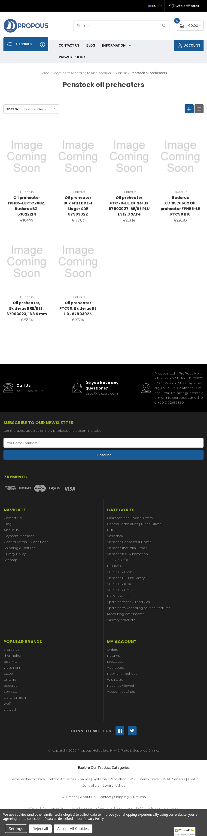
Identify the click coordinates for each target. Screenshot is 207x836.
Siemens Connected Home (129, 542)
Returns (113, 655)
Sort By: (12, 109)
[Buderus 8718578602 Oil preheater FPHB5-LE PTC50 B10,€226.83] (180, 156)
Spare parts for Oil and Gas (128, 602)
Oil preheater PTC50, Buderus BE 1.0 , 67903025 (78, 308)
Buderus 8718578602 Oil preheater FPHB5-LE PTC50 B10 (180, 206)
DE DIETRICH (14, 697)
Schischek (115, 536)
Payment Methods (19, 536)
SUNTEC (10, 691)
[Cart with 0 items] (194, 25)
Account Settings (121, 691)
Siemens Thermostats (27, 779)
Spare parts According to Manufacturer (138, 608)
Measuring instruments (125, 614)
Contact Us (69, 45)
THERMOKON (118, 560)
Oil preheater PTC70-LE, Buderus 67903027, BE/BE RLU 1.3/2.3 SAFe (129, 206)
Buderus (10, 685)
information (116, 45)
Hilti (110, 530)
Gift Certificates (184, 6)
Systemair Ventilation (109, 779)
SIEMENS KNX (119, 584)
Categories (26, 44)
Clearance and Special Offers (129, 518)
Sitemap (10, 560)
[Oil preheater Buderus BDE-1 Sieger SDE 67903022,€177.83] (78, 156)
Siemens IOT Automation (127, 554)
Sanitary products (121, 620)
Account (188, 45)
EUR (155, 6)
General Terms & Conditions (26, 542)
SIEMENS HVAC (120, 572)
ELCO (8, 673)
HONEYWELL (118, 596)
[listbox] (40, 109)
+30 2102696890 (29, 391)
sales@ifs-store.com (101, 393)
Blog (90, 45)
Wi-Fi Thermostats (143, 779)
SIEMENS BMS (119, 590)
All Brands (69, 797)
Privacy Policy (72, 57)
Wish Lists (115, 679)
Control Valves (113, 785)
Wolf (7, 703)
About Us (87, 797)
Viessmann (12, 667)
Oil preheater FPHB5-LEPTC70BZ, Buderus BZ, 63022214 (27, 206)
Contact (104, 797)
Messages (115, 661)
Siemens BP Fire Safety (126, 578)
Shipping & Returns (19, 548)
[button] (184, 831)
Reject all (40, 828)
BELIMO (114, 566)
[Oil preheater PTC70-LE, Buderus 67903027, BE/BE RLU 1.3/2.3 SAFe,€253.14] (129, 156)
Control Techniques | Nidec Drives (134, 524)
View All (9, 709)
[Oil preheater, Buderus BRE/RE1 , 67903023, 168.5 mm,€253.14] (26, 261)
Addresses (115, 667)
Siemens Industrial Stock (127, 548)
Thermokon (12, 655)
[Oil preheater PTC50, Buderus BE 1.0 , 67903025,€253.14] (78, 261)
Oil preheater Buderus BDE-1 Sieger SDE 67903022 (78, 206)
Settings (16, 828)
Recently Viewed (120, 685)
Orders (112, 649)
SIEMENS (11, 649)
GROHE (9, 679)
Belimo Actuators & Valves (69, 779)
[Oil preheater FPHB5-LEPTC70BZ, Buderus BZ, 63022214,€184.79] (26, 156)
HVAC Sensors (173, 779)
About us (11, 530)
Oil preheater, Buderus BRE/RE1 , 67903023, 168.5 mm (26, 308)
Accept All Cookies (73, 828)
